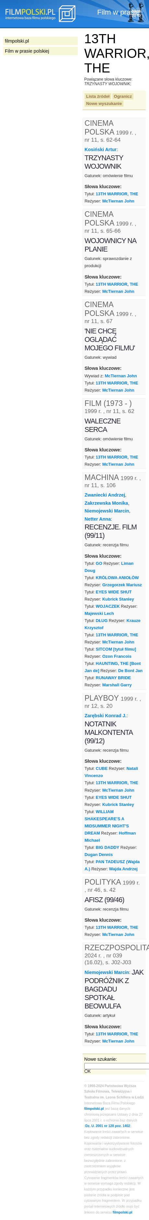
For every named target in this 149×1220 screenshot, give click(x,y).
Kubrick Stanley (118, 599)
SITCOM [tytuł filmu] (116, 649)
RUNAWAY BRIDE (113, 677)
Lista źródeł (97, 96)
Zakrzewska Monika (106, 503)
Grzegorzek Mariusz (122, 584)
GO (99, 563)
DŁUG (102, 620)
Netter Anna (98, 519)
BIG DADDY (108, 847)
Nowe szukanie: (100, 1059)
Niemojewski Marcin (107, 510)
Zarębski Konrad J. (106, 715)
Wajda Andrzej (123, 868)
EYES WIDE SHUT (114, 592)
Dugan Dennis (99, 854)
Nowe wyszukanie (104, 103)
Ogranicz (123, 96)
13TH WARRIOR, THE (117, 193)
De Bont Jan (130, 670)
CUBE (102, 768)
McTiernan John (118, 201)
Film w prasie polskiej (27, 51)
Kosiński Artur (101, 149)
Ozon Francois (117, 656)
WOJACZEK (108, 606)
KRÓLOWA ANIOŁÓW (117, 577)
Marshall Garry (117, 684)
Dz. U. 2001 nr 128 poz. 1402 (107, 1126)
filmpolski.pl (94, 1108)
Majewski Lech (99, 613)
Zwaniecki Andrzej (105, 495)
